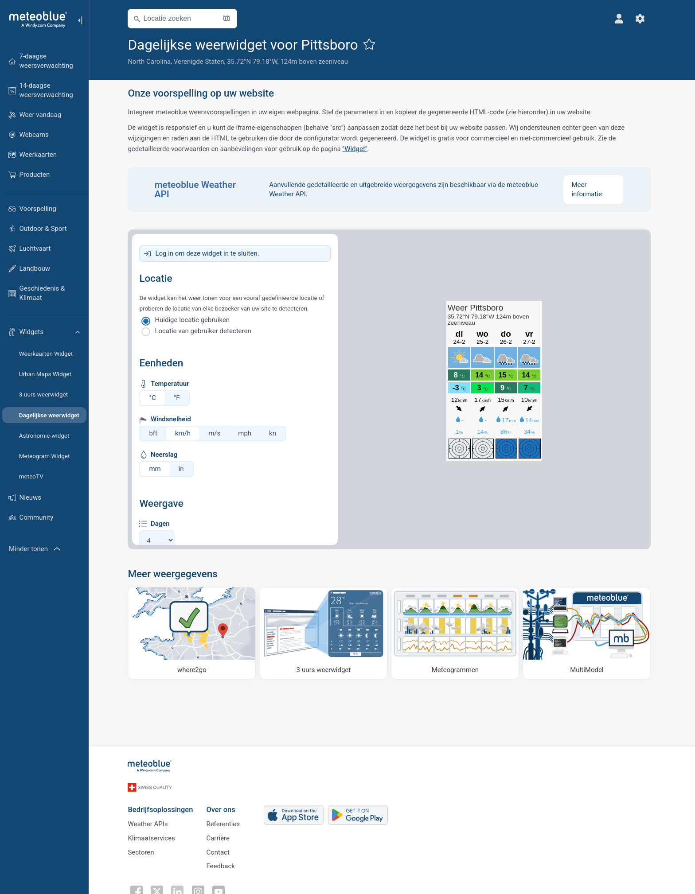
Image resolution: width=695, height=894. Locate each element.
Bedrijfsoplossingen (162, 806)
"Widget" (357, 149)
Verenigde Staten (201, 62)
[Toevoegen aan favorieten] (371, 44)
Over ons (223, 806)
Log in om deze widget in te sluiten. (210, 253)
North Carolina (151, 62)
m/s (217, 433)
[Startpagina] (35, 19)
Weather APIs (150, 821)
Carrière (220, 836)
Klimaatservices (153, 836)
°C (155, 398)
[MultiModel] (589, 633)
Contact (220, 850)
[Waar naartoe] (194, 633)
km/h (185, 433)
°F (179, 398)
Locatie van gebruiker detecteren (205, 331)
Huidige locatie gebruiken (194, 320)
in (183, 469)
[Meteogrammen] (457, 633)
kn (275, 433)
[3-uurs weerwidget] (326, 633)
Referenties (225, 821)
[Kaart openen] (229, 18)
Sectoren (143, 850)
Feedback (223, 865)
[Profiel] (621, 18)
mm (157, 469)
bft (156, 433)
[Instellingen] (643, 18)
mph (247, 433)
